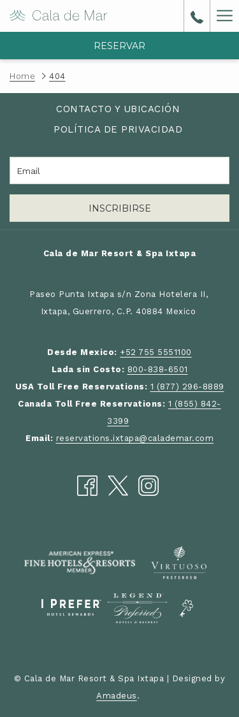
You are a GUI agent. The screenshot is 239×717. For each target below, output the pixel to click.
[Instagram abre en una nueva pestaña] (148, 484)
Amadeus (116, 695)
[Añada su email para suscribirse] (119, 170)
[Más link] (224, 16)
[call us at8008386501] (197, 16)
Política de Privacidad (118, 129)
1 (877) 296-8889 (187, 386)
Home (22, 76)
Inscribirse (120, 208)
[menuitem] (118, 109)
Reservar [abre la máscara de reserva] (119, 46)
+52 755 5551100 (156, 352)
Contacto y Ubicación (118, 109)
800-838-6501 (157, 369)
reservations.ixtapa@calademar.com (135, 438)
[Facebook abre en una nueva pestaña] (87, 484)
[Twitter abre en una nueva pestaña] (118, 484)
